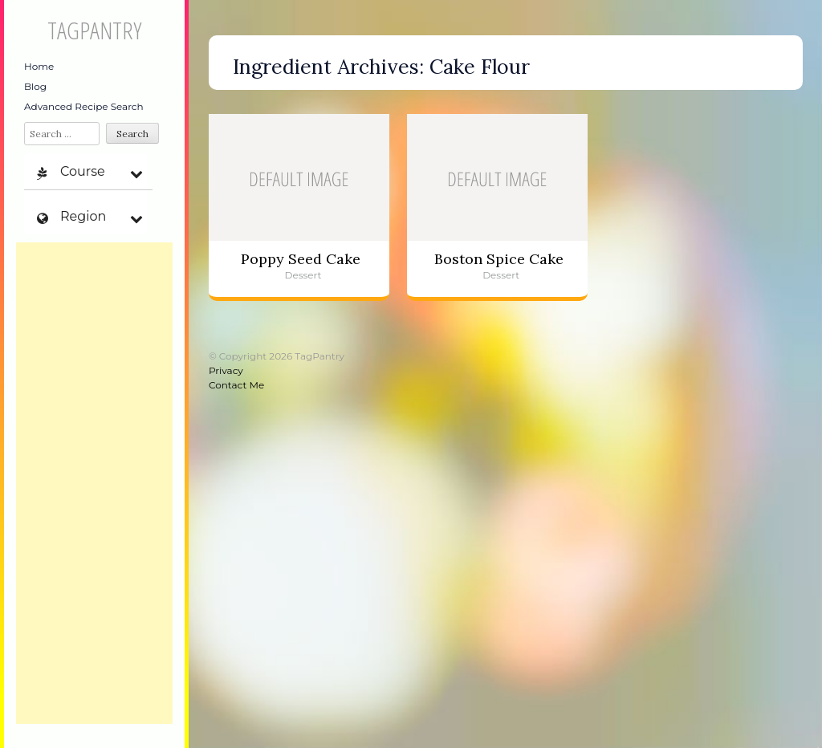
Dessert (303, 275)
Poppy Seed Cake (300, 259)
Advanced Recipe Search (84, 106)
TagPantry (94, 30)
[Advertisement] (94, 483)
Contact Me (236, 385)
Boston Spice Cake (499, 259)
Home (39, 66)
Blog (35, 86)
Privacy (226, 370)
